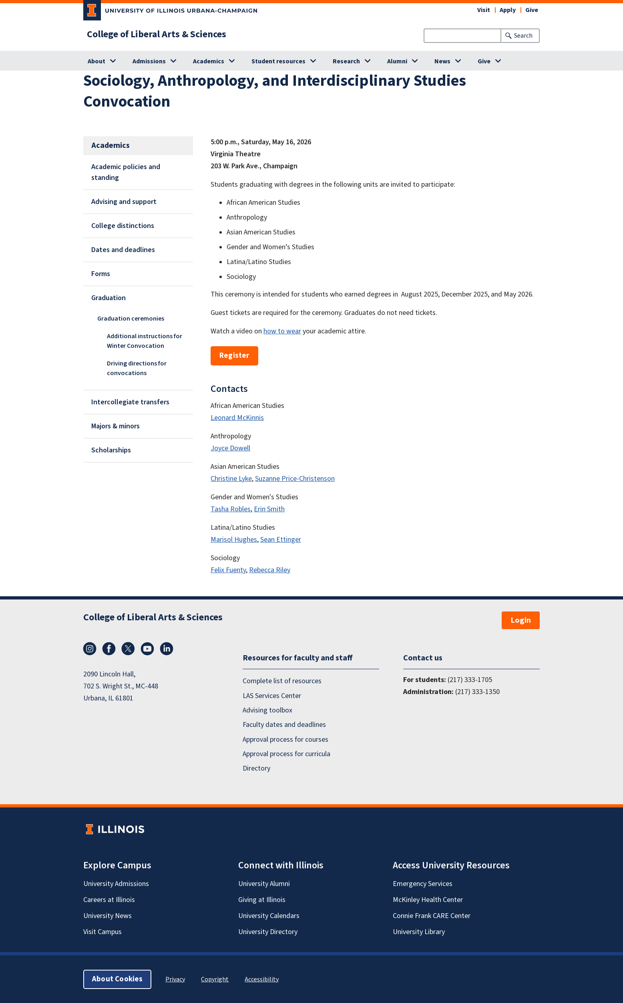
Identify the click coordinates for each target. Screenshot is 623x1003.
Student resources (278, 61)
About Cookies (117, 978)
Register (234, 355)
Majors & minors (115, 426)
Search (523, 35)
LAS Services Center (272, 695)
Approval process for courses (285, 739)
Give (531, 10)
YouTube (147, 649)
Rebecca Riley (269, 570)
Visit (483, 10)
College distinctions (122, 226)
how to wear (282, 331)
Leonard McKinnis (237, 418)
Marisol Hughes (234, 540)
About (96, 61)
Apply (508, 10)
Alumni (397, 61)
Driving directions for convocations (137, 368)
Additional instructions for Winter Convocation (144, 341)
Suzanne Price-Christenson (295, 479)
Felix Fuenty (228, 570)
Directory (256, 768)
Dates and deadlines (123, 250)
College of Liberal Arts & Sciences (156, 34)
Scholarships (111, 450)
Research (346, 61)
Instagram (89, 649)
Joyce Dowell (230, 448)
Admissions (149, 61)
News (442, 61)
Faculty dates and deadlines (284, 725)
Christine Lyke (231, 479)
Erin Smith (269, 509)
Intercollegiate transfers (130, 402)
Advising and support (124, 202)
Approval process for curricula (286, 754)
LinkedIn (166, 649)
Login (520, 620)
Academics (208, 61)
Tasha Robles (231, 509)
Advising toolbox (267, 710)
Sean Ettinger (280, 540)
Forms (100, 274)
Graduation (108, 298)
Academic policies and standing (125, 172)
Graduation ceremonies (130, 318)
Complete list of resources (282, 681)
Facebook (109, 649)
